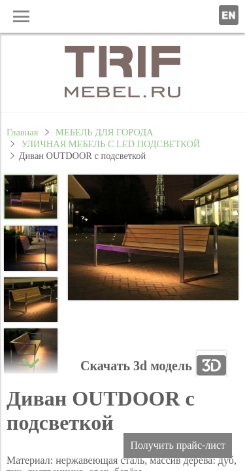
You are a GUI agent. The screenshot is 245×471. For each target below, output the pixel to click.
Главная (22, 132)
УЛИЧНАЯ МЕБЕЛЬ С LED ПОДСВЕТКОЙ (111, 144)
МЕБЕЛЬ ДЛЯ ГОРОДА (104, 132)
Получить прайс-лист (177, 445)
